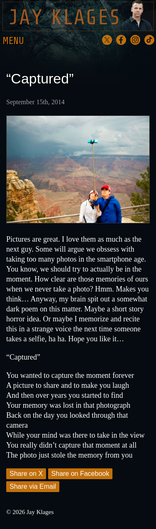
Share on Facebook (80, 473)
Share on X (26, 473)
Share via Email (33, 486)
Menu (13, 41)
